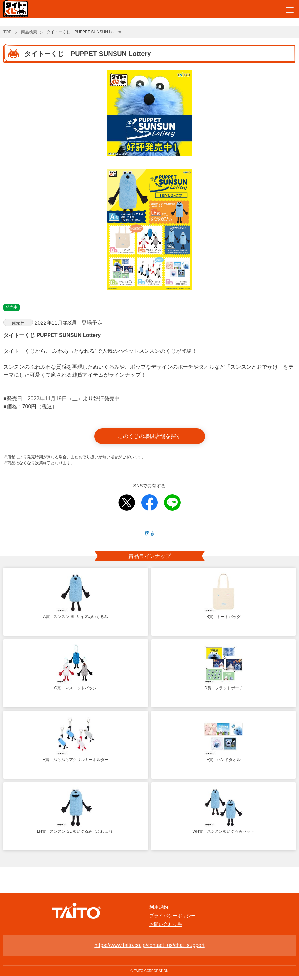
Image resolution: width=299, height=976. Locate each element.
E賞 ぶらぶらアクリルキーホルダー (76, 759)
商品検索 (29, 32)
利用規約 (159, 907)
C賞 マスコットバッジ (75, 688)
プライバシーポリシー (173, 915)
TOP (7, 32)
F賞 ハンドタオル (224, 759)
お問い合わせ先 (166, 924)
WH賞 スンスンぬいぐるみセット (223, 831)
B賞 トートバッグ (223, 616)
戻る (149, 533)
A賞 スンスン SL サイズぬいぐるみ (75, 616)
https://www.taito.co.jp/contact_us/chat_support (149, 945)
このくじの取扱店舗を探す (149, 436)
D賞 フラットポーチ (223, 688)
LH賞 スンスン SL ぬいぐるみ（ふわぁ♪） (75, 831)
